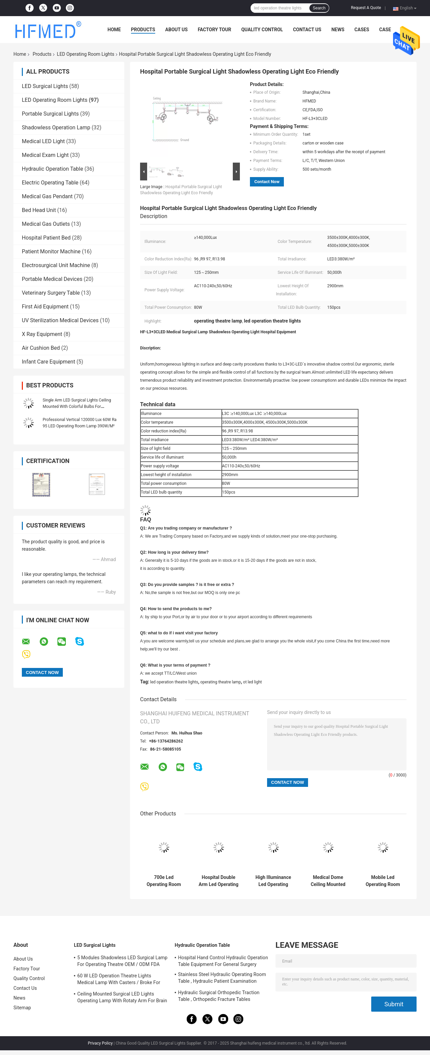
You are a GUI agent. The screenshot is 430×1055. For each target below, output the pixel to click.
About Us (176, 29)
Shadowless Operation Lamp (56, 127)
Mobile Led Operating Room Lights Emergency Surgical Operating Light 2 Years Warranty (382, 881)
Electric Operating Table (50, 182)
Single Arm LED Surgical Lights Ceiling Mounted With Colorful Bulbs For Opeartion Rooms (77, 406)
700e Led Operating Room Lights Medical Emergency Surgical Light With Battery (164, 881)
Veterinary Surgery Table (51, 293)
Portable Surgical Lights (50, 114)
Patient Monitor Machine (51, 251)
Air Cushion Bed (41, 348)
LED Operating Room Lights (85, 54)
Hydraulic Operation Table (52, 169)
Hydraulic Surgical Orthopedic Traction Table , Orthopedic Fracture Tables (218, 996)
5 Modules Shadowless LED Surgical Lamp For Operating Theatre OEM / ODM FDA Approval (122, 962)
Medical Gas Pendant (47, 196)
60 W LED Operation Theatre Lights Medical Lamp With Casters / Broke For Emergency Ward (118, 980)
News (337, 29)
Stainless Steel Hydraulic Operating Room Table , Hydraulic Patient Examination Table (222, 979)
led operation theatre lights (174, 682)
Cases (361, 29)
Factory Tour (214, 29)
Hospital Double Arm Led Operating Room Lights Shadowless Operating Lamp (218, 881)
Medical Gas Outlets (46, 224)
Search (319, 8)
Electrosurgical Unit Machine (56, 265)
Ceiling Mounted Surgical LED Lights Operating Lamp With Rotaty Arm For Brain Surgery (122, 998)
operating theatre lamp (220, 682)
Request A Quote (366, 7)
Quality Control (262, 29)
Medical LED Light (43, 141)
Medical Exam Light (45, 155)
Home (114, 29)
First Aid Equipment (45, 306)
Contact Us (307, 29)
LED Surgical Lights (45, 86)
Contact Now (267, 181)
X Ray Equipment (42, 334)
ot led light (252, 682)
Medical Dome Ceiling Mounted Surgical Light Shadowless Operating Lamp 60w (328, 881)
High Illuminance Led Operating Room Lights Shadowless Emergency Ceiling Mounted (273, 881)
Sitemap (22, 1007)
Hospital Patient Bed (46, 238)
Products (143, 29)
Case (385, 29)
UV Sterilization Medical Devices (60, 320)
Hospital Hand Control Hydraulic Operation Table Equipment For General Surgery (223, 961)
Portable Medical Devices (52, 279)
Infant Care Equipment (48, 361)
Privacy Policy (100, 1043)
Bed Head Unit (39, 210)
